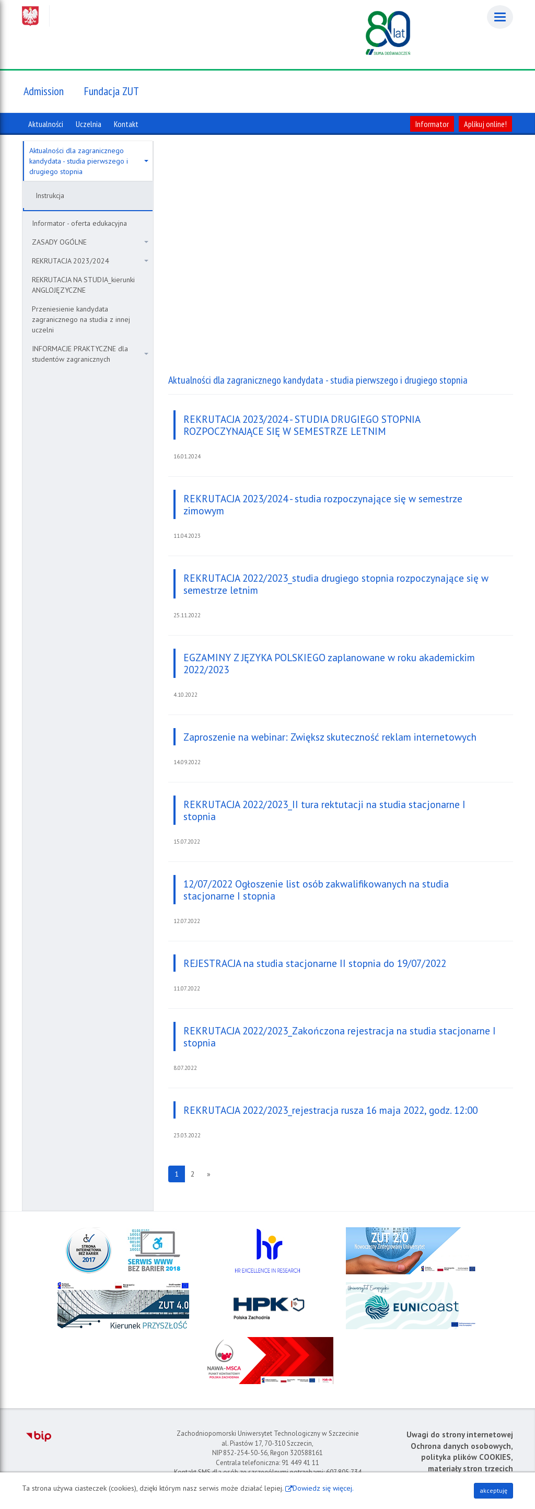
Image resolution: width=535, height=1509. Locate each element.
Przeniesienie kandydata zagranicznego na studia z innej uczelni (81, 319)
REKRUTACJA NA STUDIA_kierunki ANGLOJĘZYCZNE (83, 285)
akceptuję (493, 1490)
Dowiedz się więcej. (323, 1488)
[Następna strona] (209, 1174)
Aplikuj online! (485, 124)
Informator (432, 124)
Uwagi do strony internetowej (459, 1434)
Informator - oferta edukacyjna (79, 223)
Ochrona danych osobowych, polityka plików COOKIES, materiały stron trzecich (462, 1457)
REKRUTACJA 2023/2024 (90, 261)
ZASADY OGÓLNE (90, 242)
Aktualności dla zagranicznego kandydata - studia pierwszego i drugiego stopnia (88, 161)
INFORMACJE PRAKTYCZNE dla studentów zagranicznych (90, 354)
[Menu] (500, 17)
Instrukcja (50, 195)
